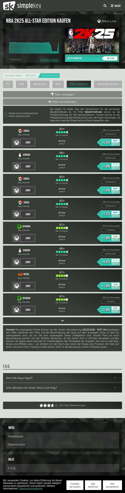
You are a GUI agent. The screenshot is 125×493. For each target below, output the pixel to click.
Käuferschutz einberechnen (21, 113)
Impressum (15, 436)
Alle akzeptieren (112, 485)
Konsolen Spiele (13, 75)
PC (8, 84)
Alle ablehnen (93, 485)
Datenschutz (16, 444)
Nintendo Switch (108, 84)
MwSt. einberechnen (17, 116)
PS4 (21, 84)
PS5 (58, 84)
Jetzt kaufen (92, 58)
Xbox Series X (79, 84)
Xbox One (39, 84)
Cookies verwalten (74, 485)
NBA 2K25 (30, 75)
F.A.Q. (12, 468)
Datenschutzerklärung (31, 488)
